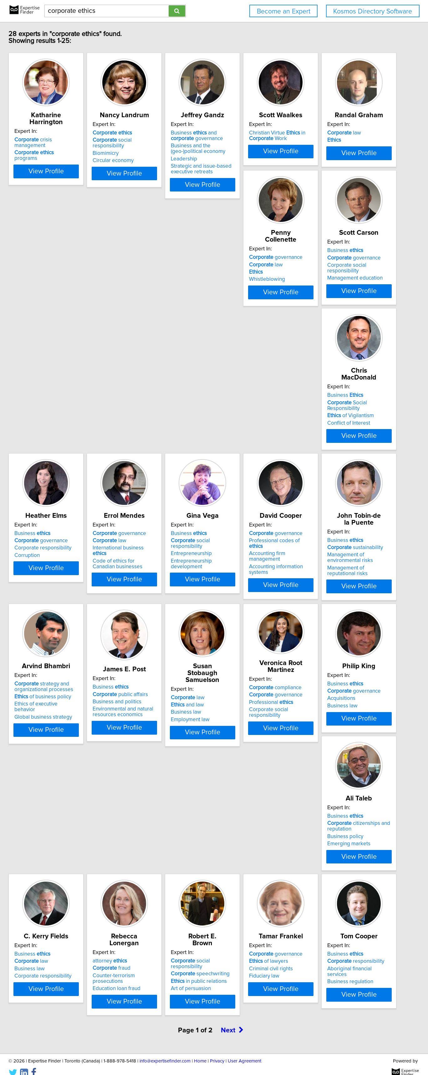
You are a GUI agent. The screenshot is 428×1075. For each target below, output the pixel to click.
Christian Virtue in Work (342, 142)
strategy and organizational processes (155, 621)
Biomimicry (139, 154)
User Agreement (244, 1052)
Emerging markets (241, 805)
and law (330, 625)
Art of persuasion (146, 959)
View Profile (71, 191)
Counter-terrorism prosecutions (69, 952)
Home (200, 1052)
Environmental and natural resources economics (250, 646)
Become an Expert (283, 11)
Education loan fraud (56, 959)
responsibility (342, 944)
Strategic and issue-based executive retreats (250, 175)
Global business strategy (155, 646)
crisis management (67, 140)
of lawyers (239, 944)
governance (153, 299)
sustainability (60, 625)
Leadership (233, 166)
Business (238, 299)
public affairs (247, 629)
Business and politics (244, 636)
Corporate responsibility (60, 473)
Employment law (333, 640)
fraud (51, 944)
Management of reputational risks (71, 646)
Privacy (217, 1052)
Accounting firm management (348, 473)
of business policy (154, 631)
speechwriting (155, 944)
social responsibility (162, 147)
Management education (247, 321)
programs (64, 147)
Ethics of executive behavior (158, 639)
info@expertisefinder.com (165, 1052)
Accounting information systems (351, 481)
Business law (329, 633)
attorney (49, 937)
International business (159, 473)
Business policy (238, 798)
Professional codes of (347, 466)
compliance (58, 775)
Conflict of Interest (335, 321)
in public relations (154, 952)
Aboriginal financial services (346, 952)
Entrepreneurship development (256, 481)
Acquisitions (140, 792)
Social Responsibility (350, 306)
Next (232, 1021)
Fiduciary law (235, 959)
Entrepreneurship (240, 473)
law (49, 299)
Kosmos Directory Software (372, 11)
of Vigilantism (337, 314)
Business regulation (337, 959)
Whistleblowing (144, 321)
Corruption (45, 481)
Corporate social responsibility (256, 314)
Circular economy (146, 162)
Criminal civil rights (242, 952)
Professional (54, 789)
